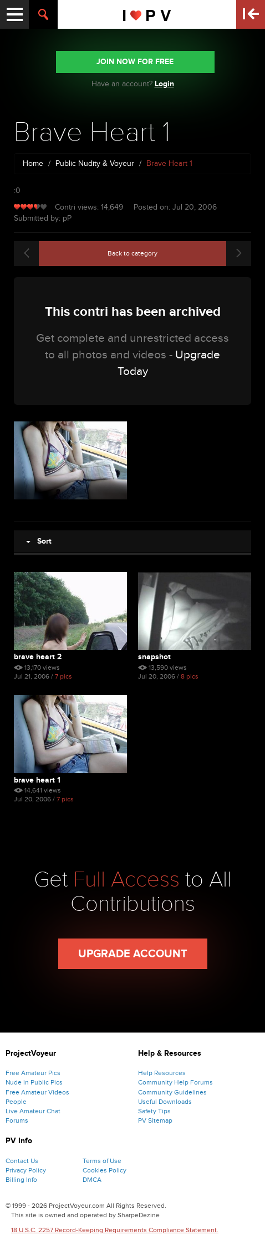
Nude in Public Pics (34, 1082)
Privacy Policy (26, 1170)
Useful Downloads (165, 1102)
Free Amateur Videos (37, 1092)
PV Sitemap (155, 1120)
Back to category (132, 253)
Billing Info (21, 1180)
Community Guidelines (172, 1092)
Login (164, 83)
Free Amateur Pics (33, 1073)
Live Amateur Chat (33, 1111)
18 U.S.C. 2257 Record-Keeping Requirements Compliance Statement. (114, 1230)
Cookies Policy (104, 1170)
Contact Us (22, 1161)
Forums (17, 1120)
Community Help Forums (175, 1082)
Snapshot (154, 657)
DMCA (92, 1180)
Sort (39, 541)
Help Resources (162, 1073)
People (16, 1102)
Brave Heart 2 (38, 657)
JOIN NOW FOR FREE (135, 61)
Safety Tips (154, 1111)
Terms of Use (102, 1161)
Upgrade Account (132, 954)
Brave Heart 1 (37, 780)
